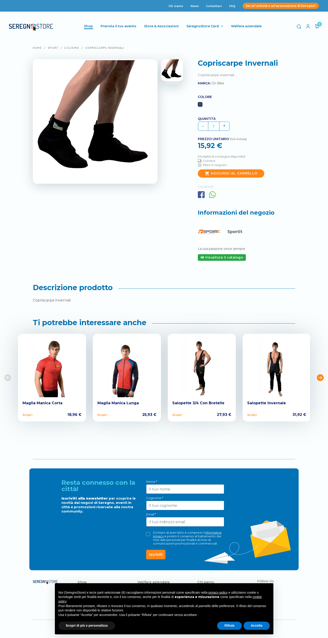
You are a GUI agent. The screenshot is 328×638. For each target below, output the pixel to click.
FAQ (232, 6)
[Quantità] (213, 126)
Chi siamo (175, 6)
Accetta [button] (256, 625)
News (195, 6)
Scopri (27, 415)
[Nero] (200, 105)
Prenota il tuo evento (119, 26)
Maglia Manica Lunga (118, 403)
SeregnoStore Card (203, 26)
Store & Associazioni (162, 26)
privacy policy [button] (218, 592)
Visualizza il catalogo (222, 257)
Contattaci (214, 6)
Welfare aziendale (246, 26)
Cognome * (154, 498)
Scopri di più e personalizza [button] (87, 625)
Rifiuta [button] (229, 625)
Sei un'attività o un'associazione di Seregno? (281, 6)
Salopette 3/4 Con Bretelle (198, 403)
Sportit (234, 231)
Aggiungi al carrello (231, 173)
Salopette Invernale (266, 403)
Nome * (151, 481)
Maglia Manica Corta (42, 403)
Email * (151, 514)
